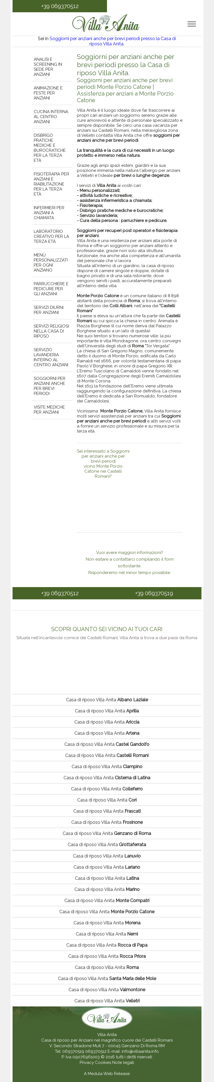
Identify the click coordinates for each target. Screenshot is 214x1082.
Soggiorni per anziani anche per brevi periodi (49, 386)
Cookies (103, 1062)
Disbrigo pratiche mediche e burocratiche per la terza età (50, 148)
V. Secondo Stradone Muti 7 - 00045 (84, 1045)
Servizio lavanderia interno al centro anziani (51, 357)
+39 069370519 (154, 593)
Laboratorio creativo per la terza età (51, 236)
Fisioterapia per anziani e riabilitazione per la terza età (51, 184)
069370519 (73, 1051)
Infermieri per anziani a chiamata (49, 212)
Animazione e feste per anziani (48, 93)
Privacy (87, 1062)
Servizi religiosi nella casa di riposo (51, 331)
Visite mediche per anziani (49, 410)
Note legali (123, 1062)
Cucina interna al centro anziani (51, 116)
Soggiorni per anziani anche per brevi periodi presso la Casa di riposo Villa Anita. (113, 41)
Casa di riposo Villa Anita (107, 699)
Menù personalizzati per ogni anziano (51, 263)
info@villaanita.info (140, 1051)
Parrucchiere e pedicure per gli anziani (51, 288)
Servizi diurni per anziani (49, 310)
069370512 (95, 1051)
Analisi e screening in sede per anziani (48, 67)
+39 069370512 (60, 6)
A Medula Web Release (107, 1073)
